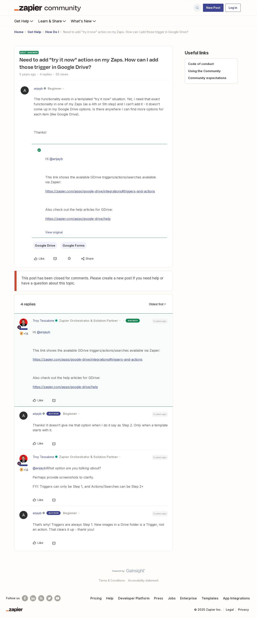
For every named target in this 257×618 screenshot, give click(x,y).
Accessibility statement (143, 580)
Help (109, 598)
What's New (84, 21)
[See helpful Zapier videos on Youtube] (57, 598)
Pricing (96, 598)
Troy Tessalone (43, 321)
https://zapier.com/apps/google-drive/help (78, 219)
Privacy (243, 609)
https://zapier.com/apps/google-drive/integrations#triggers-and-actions (100, 191)
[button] (213, 8)
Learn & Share (52, 21)
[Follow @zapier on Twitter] (49, 598)
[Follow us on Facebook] (25, 598)
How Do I (52, 32)
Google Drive (45, 245)
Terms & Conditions (112, 580)
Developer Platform (134, 598)
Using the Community (204, 71)
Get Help (24, 21)
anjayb (38, 88)
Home (18, 32)
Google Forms (74, 245)
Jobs (172, 598)
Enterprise (188, 598)
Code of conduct (201, 64)
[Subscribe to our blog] (41, 598)
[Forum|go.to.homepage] (48, 8)
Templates (210, 598)
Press (158, 598)
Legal (230, 609)
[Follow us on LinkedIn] (33, 598)
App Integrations (236, 598)
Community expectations (207, 78)
